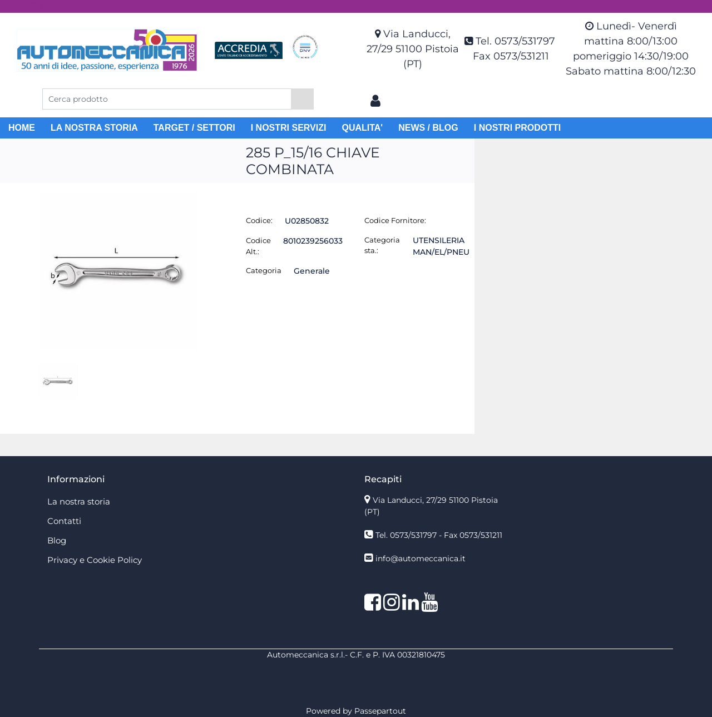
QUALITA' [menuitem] (362, 127)
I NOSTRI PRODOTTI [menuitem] (517, 127)
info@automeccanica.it (420, 558)
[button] (302, 99)
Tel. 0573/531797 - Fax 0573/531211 (438, 535)
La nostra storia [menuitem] (78, 501)
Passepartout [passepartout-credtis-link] (380, 711)
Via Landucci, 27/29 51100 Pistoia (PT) (413, 49)
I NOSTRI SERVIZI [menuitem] (289, 127)
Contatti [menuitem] (64, 521)
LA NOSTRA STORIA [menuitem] (94, 127)
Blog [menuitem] (56, 540)
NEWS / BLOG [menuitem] (428, 127)
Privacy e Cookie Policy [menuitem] (94, 560)
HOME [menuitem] (21, 127)
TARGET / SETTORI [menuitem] (194, 127)
